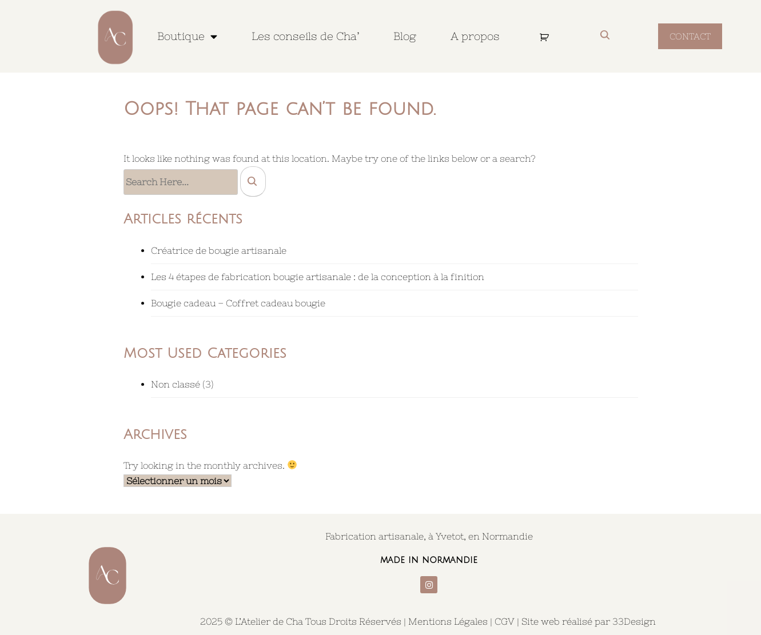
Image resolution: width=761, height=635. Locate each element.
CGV (505, 621)
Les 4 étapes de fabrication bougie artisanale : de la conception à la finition (317, 276)
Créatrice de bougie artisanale (218, 250)
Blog (404, 36)
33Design (634, 621)
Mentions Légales (448, 621)
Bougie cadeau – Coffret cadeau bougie (238, 303)
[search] (253, 181)
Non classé (175, 384)
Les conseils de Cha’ (305, 36)
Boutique (187, 36)
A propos (475, 36)
